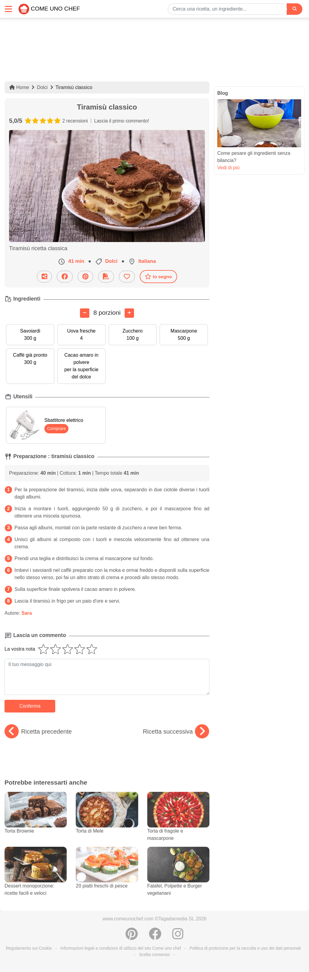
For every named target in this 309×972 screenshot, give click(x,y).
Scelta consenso (154, 954)
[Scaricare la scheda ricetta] (106, 276)
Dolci (42, 87)
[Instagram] (177, 937)
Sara (26, 613)
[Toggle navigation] (8, 9)
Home (19, 87)
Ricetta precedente (38, 731)
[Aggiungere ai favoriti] (127, 276)
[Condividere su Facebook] (65, 276)
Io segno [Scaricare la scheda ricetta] (158, 276)
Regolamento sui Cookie (29, 948)
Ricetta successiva (176, 731)
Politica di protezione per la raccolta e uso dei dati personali (245, 948)
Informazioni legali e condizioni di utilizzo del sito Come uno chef (120, 948)
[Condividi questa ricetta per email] (44, 276)
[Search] (294, 8)
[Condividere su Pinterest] (85, 276)
